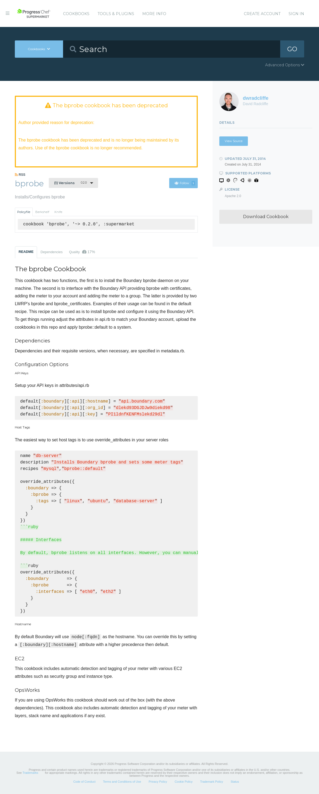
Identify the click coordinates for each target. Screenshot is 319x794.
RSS (20, 175)
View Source (233, 141)
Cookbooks (76, 13)
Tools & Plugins (116, 13)
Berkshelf (42, 212)
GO (292, 49)
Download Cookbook (266, 216)
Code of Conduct (84, 781)
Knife (58, 212)
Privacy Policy (158, 781)
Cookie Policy (184, 781)
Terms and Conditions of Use (122, 781)
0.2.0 (70, 183)
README (26, 252)
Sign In (296, 13)
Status (235, 781)
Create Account (262, 13)
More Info (154, 13)
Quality (82, 252)
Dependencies (51, 252)
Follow (184, 183)
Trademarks (30, 772)
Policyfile (23, 212)
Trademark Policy (211, 781)
